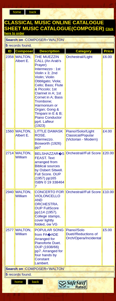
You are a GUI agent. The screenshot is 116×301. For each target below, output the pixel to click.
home (17, 12)
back (32, 12)
